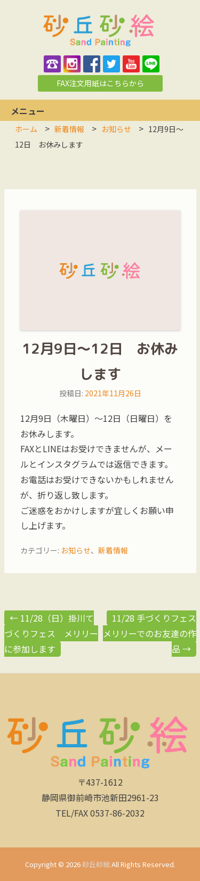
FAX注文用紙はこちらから (100, 83)
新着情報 (113, 550)
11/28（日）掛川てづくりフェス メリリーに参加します (51, 633)
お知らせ (76, 550)
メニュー (28, 110)
